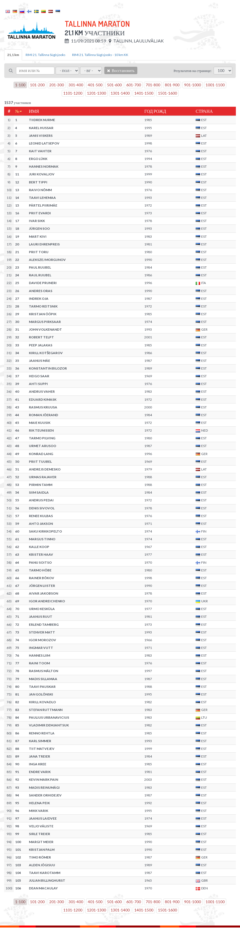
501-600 (114, 84)
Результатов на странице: (192, 70)
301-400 (76, 84)
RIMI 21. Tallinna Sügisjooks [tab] (46, 55)
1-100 (20, 84)
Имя (34, 111)
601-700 (133, 84)
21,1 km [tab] (13, 55)
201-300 (56, 84)
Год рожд (155, 111)
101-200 (37, 84)
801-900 (172, 84)
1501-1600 (167, 93)
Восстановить (121, 70)
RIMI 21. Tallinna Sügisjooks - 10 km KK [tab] (100, 55)
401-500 (95, 84)
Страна (204, 111)
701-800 (153, 84)
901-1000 (192, 84)
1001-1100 (215, 84)
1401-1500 (143, 93)
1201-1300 (96, 93)
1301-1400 (120, 93)
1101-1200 (72, 93)
